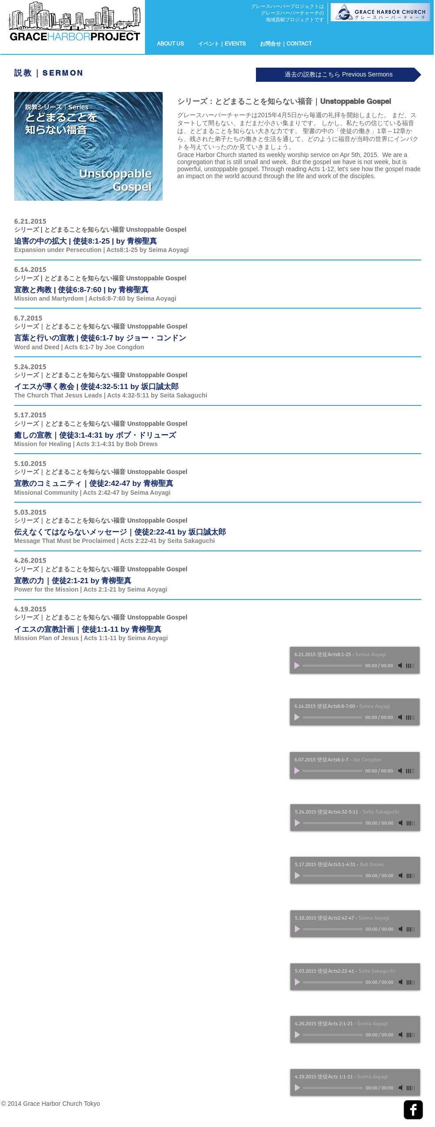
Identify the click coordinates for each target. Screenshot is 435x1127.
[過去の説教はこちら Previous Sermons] (338, 75)
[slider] (410, 666)
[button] (222, 43)
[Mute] (401, 665)
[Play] (297, 665)
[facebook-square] (413, 1109)
